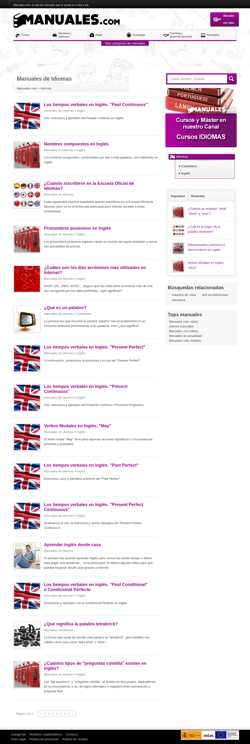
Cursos (25, 35)
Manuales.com (68, 20)
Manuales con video (223, 19)
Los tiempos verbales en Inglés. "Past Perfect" (91, 465)
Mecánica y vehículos (64, 35)
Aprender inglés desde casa (72, 544)
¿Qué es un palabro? (65, 307)
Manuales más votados (185, 340)
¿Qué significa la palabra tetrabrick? (81, 624)
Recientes (198, 196)
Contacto (72, 734)
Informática (213, 35)
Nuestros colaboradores (45, 734)
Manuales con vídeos (183, 331)
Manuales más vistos (183, 321)
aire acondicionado (215, 295)
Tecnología (139, 35)
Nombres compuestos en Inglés (76, 144)
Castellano (84, 314)
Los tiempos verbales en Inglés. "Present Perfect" (94, 347)
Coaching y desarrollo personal (181, 35)
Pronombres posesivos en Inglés (77, 228)
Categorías (18, 734)
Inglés (81, 110)
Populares (178, 196)
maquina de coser (184, 295)
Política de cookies (75, 739)
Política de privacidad (44, 739)
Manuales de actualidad (185, 336)
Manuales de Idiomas (58, 110)
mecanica (178, 300)
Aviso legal (18, 739)
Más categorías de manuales (125, 43)
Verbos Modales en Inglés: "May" (77, 425)
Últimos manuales (181, 326)
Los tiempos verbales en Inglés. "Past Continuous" (96, 104)
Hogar (99, 35)
